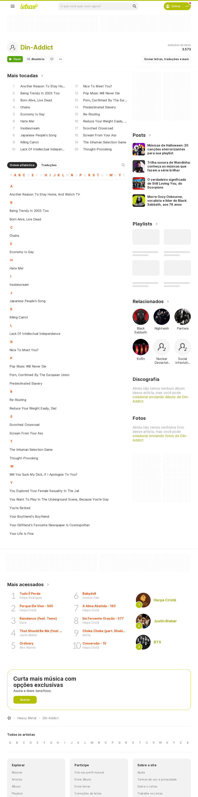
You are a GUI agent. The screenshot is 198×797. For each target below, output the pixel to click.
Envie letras (82, 786)
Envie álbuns (83, 779)
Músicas (17, 772)
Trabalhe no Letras (150, 793)
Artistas (17, 779)
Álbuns (16, 786)
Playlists (17, 793)
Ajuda (141, 772)
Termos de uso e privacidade (157, 779)
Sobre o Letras (147, 786)
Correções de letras (88, 793)
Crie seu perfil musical (89, 772)
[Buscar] (134, 6)
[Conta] (187, 6)
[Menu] (12, 6)
